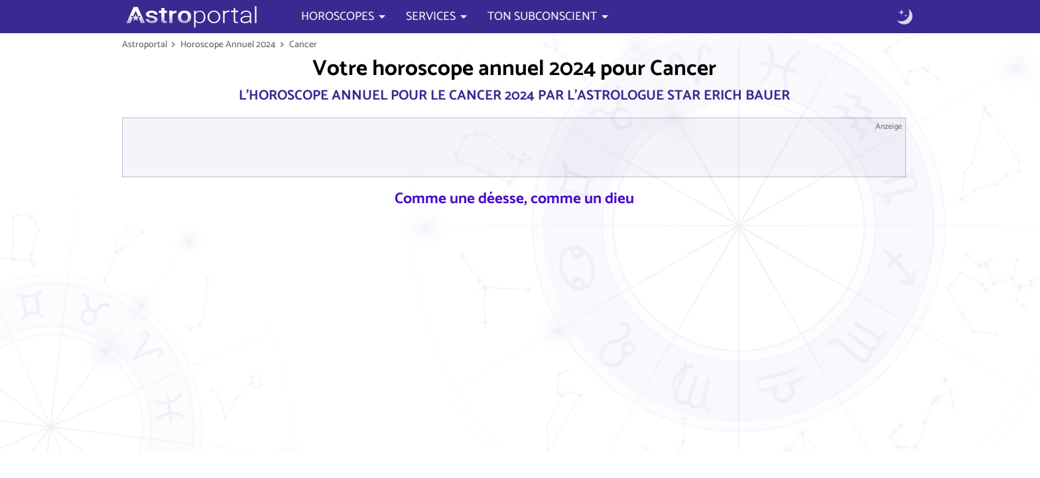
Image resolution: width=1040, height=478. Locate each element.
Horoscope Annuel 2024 (228, 44)
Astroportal (144, 44)
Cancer (303, 44)
